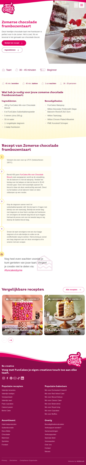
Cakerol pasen (7, 407)
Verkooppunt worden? (53, 428)
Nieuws (47, 451)
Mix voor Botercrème (52, 404)
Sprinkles (5, 441)
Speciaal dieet (50, 438)
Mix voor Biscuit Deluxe (53, 397)
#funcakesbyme (13, 270)
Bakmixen (5, 438)
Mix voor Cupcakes (52, 410)
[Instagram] (3, 378)
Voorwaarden (50, 441)
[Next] (11, 341)
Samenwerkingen (51, 431)
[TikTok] (18, 378)
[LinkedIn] (22, 378)
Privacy (4, 460)
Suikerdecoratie (8, 428)
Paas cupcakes (7, 404)
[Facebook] (7, 378)
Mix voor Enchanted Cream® (56, 390)
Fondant (5, 445)
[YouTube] (15, 378)
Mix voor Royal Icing (52, 407)
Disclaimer (13, 460)
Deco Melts (6, 431)
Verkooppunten (50, 434)
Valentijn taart (7, 400)
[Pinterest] (11, 378)
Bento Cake (6, 410)
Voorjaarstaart (7, 397)
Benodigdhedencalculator (54, 424)
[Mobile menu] (81, 5)
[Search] (76, 5)
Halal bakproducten (9, 424)
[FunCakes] (8, 8)
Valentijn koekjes (8, 394)
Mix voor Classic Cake (53, 400)
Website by (76, 461)
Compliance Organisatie (28, 460)
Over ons (48, 445)
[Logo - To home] (74, 360)
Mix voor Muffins (51, 414)
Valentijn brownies (8, 390)
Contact (48, 448)
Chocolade (6, 434)
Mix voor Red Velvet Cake (54, 394)
